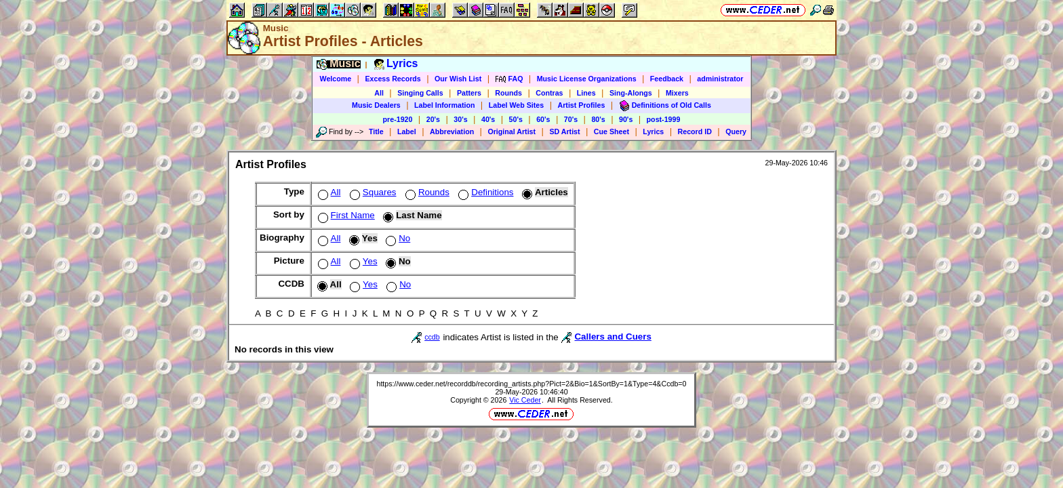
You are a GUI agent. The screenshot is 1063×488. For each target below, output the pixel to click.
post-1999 (664, 119)
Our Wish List (458, 79)
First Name (345, 215)
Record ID (695, 131)
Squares (372, 192)
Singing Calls (420, 93)
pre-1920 (398, 119)
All (379, 93)
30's (460, 119)
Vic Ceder (525, 400)
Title (376, 131)
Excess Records (392, 79)
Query (735, 131)
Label (406, 131)
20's (433, 119)
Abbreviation (452, 131)
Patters (469, 93)
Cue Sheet (611, 131)
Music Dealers (376, 105)
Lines (586, 93)
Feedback (666, 79)
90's (626, 119)
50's (516, 119)
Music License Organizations (587, 79)
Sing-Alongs (630, 93)
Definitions (484, 192)
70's (571, 119)
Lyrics (653, 131)
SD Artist (564, 131)
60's (543, 119)
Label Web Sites (516, 105)
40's (488, 119)
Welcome (336, 79)
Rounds (508, 93)
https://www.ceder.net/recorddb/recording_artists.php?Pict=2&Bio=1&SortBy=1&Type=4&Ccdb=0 (531, 384)
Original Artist (511, 131)
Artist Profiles (581, 105)
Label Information (444, 105)
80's (598, 119)
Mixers (677, 93)
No (396, 238)
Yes (362, 261)
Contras (549, 93)
